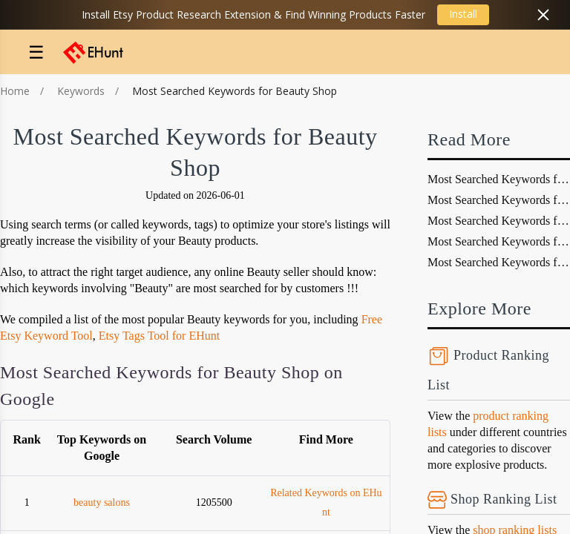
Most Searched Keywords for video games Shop (499, 262)
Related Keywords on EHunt (325, 502)
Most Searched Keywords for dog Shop (499, 179)
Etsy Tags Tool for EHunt (159, 335)
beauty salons (101, 502)
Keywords (81, 91)
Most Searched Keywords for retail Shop (499, 220)
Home (15, 91)
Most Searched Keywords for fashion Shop (499, 241)
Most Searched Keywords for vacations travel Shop (499, 200)
